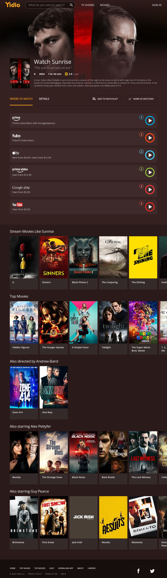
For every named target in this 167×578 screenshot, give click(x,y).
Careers (91, 568)
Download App (65, 568)
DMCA (63, 574)
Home (12, 568)
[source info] (141, 117)
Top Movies (39, 568)
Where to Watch (21, 99)
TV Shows (87, 5)
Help (52, 568)
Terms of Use (51, 574)
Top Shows (25, 568)
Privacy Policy (35, 574)
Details (44, 99)
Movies (105, 5)
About (80, 568)
